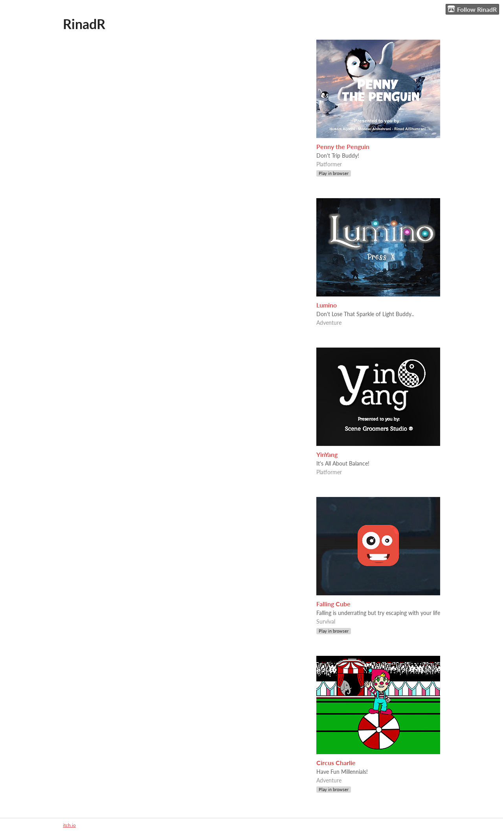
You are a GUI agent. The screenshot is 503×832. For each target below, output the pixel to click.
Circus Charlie (336, 762)
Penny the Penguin (342, 146)
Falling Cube (333, 603)
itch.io (69, 825)
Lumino (326, 305)
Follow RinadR (472, 9)
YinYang (327, 454)
